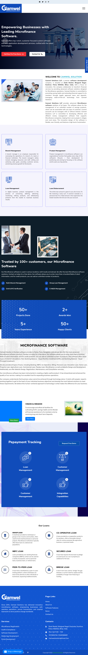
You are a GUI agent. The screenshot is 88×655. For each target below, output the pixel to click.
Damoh (58, 585)
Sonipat (35, 585)
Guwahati (19, 585)
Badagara (47, 585)
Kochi (48, 585)
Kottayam (49, 585)
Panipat (33, 585)
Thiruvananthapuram (52, 585)
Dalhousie (37, 585)
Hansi (31, 585)
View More (30, 419)
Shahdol (73, 585)
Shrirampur (2, 585)
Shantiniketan (1, 585)
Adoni (5, 585)
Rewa (71, 585)
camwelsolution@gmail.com (59, 638)
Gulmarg (43, 585)
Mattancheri (50, 585)
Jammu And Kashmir (41, 585)
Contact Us (37, 54)
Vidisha (75, 585)
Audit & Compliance (8, 630)
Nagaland (79, 585)
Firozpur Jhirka (30, 585)
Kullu (39, 585)
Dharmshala (38, 585)
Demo (47, 611)
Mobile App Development (10, 636)
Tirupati (13, 585)
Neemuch (68, 585)
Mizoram (78, 585)
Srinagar (45, 585)
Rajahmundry (12, 585)
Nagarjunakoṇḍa (11, 585)
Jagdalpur (25, 585)
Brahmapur (84, 585)
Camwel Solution (58, 652)
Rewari (34, 585)
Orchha (69, 585)
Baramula (42, 585)
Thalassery (51, 585)
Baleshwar (82, 585)
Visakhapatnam (14, 585)
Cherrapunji (77, 585)
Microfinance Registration (10, 626)
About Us (48, 605)
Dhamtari (24, 585)
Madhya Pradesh (53, 585)
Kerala (46, 585)
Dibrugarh (18, 585)
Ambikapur (23, 585)
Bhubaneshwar (83, 585)
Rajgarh (70, 585)
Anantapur (6, 585)
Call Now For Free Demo (14, 54)
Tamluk (3, 585)
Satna (72, 585)
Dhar (59, 585)
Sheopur (74, 585)
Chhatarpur (57, 585)
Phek (80, 585)
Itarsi (61, 585)
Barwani (54, 585)
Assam (17, 585)
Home (47, 601)
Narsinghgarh (67, 585)
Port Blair (4, 585)
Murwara (66, 585)
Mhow (65, 585)
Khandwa (63, 585)
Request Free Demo (69, 443)
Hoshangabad (60, 585)
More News (14, 420)
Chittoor (7, 585)
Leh (44, 585)
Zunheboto (81, 585)
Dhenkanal (85, 585)
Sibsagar (20, 585)
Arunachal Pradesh (16, 585)
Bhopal (56, 585)
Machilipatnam (10, 585)
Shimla (40, 585)
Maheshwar (64, 585)
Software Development (9, 633)
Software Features (51, 608)
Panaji (27, 585)
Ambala (28, 585)
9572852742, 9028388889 (58, 635)
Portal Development (8, 639)
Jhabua (62, 585)
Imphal (76, 585)
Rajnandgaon (26, 585)
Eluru (8, 585)
